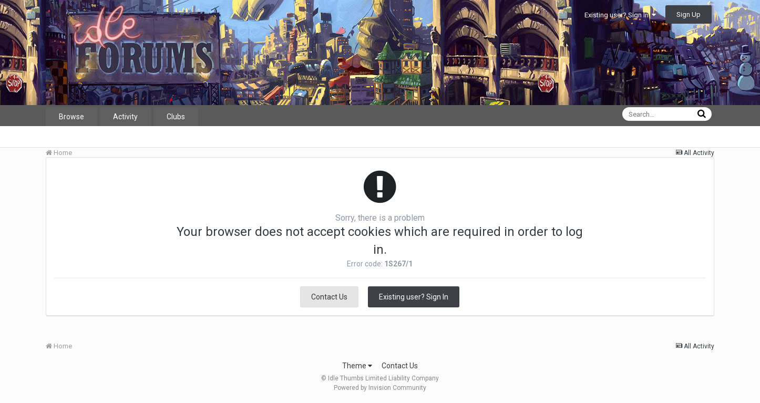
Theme (357, 365)
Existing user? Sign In (620, 15)
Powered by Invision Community (380, 387)
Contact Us (329, 297)
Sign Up (688, 14)
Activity (125, 116)
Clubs (176, 116)
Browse (71, 116)
